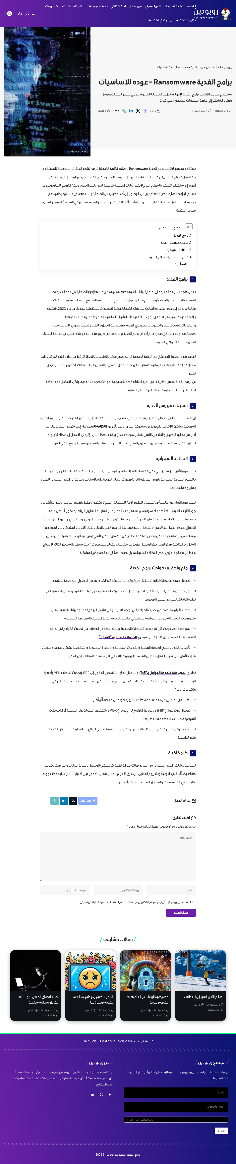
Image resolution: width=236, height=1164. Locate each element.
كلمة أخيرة (181, 264)
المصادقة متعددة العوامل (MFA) (162, 672)
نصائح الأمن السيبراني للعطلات (203, 998)
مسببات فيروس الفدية (174, 242)
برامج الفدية (181, 235)
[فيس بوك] (110, 1096)
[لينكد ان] (92, 1096)
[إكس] (101, 1096)
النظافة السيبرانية (177, 250)
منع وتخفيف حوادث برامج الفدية (168, 257)
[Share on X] (138, 111)
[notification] (33, 13)
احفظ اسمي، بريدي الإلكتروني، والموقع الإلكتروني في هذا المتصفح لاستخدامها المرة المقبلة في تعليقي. (135, 903)
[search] (27, 13)
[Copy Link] (124, 111)
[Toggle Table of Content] (187, 226)
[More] (116, 111)
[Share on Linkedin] (131, 111)
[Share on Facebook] (145, 111)
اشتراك (221, 1132)
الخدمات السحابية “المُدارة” (118, 636)
